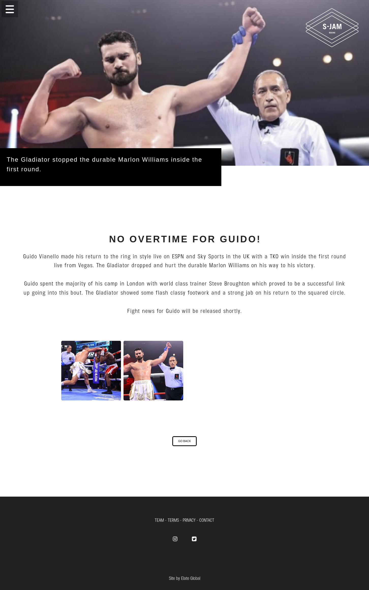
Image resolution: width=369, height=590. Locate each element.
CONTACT (206, 519)
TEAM (159, 519)
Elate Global (190, 578)
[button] (10, 9)
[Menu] (184, 9)
